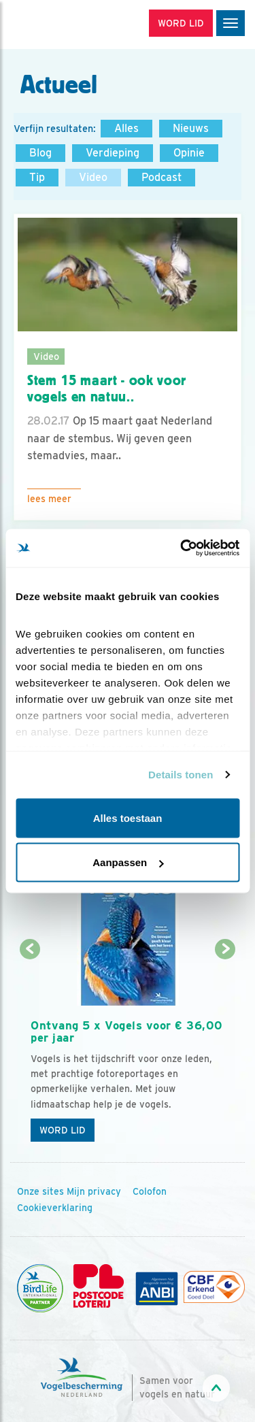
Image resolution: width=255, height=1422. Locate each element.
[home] (68, 24)
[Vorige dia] (30, 1050)
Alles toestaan (128, 817)
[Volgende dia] (225, 1050)
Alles (126, 128)
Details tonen (180, 774)
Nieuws (191, 128)
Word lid (62, 1130)
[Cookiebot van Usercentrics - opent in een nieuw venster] (181, 548)
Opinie (189, 152)
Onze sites (40, 1191)
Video (93, 177)
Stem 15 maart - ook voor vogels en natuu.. (106, 389)
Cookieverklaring (54, 1207)
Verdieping (112, 152)
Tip (37, 177)
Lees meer (49, 498)
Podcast (161, 177)
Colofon (150, 1191)
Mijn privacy (94, 1191)
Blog (40, 152)
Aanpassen (127, 862)
